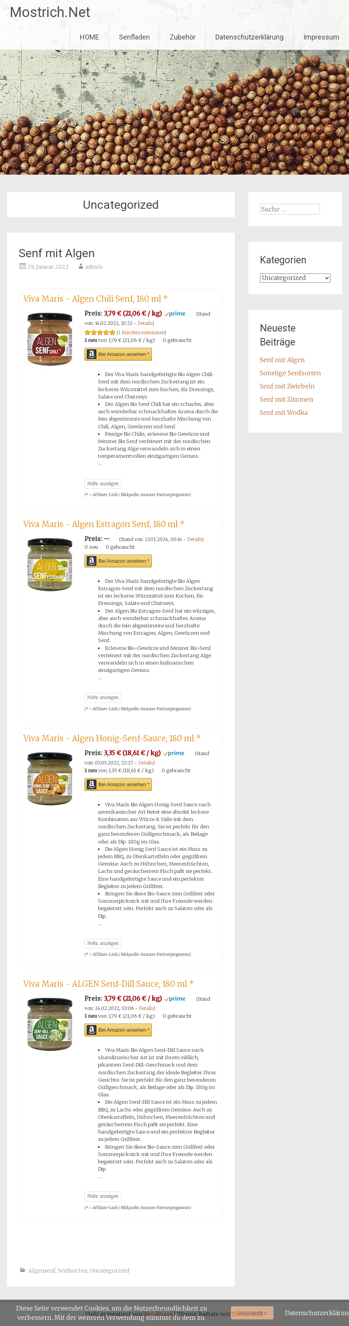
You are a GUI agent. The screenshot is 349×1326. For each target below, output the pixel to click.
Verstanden (252, 1312)
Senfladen (134, 37)
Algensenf (41, 1270)
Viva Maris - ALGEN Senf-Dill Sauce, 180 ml (108, 984)
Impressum (321, 37)
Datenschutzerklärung (249, 37)
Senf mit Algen (57, 253)
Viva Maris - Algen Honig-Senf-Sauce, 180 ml (112, 738)
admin (94, 266)
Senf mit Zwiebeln (287, 386)
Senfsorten (72, 1270)
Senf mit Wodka (284, 412)
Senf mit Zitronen (286, 399)
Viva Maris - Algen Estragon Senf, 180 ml (104, 524)
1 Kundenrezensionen (141, 332)
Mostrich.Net (50, 12)
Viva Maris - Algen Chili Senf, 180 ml (95, 299)
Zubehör (183, 37)
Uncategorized (109, 1270)
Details (145, 323)
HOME (89, 37)
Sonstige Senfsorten (290, 373)
